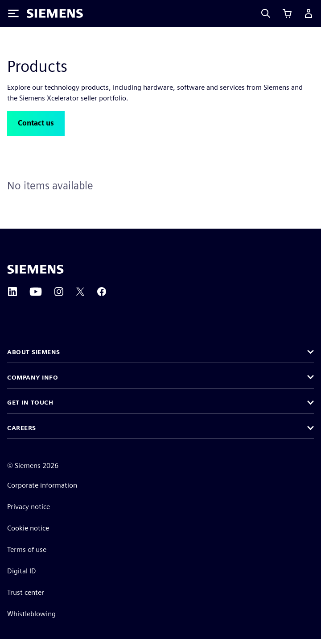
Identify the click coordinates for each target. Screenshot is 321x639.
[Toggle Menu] (13, 13)
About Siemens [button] (33, 351)
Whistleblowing (31, 614)
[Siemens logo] (55, 13)
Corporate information (42, 485)
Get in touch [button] (30, 402)
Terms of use (26, 549)
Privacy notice (28, 506)
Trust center (25, 592)
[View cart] (287, 13)
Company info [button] (32, 377)
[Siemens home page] (35, 269)
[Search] (266, 13)
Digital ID (21, 571)
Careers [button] (21, 427)
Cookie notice (28, 528)
